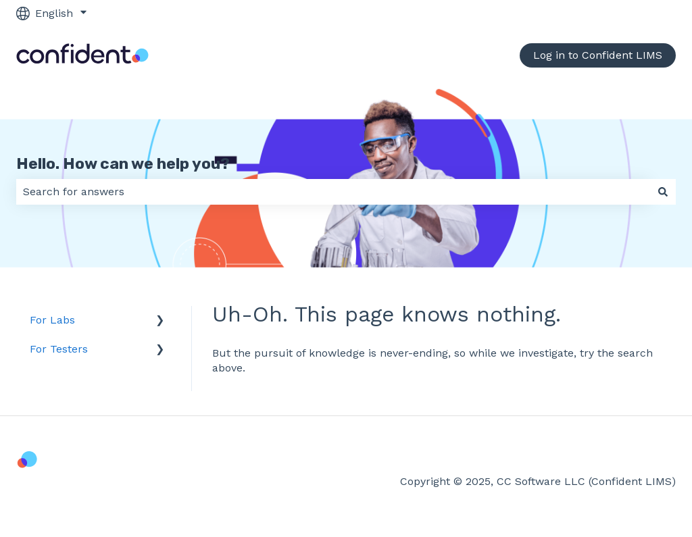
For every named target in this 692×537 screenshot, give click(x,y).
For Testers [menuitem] (59, 348)
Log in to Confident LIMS (597, 55)
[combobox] (333, 192)
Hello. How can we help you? (123, 163)
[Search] (663, 192)
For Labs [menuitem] (52, 319)
